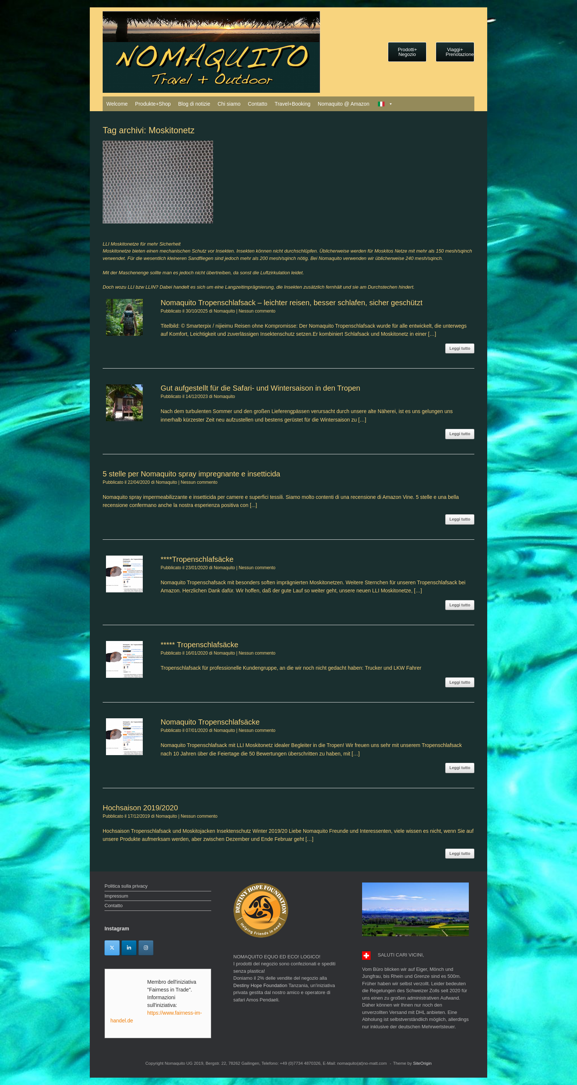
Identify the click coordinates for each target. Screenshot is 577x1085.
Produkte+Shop (153, 104)
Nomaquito (224, 311)
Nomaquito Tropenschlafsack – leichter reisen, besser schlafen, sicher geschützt (291, 303)
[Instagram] (145, 947)
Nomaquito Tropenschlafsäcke (209, 722)
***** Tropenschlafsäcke (199, 645)
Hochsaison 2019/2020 (140, 808)
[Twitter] (112, 947)
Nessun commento (256, 311)
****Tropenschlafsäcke (196, 559)
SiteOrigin (422, 1063)
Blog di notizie (194, 104)
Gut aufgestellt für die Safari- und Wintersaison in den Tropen (260, 388)
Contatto (257, 104)
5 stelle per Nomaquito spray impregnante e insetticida (191, 474)
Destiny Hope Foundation (260, 985)
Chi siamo (228, 104)
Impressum (116, 896)
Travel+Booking (292, 104)
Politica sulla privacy (126, 886)
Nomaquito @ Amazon (343, 104)
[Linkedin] (129, 947)
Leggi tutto (459, 348)
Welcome (117, 104)
